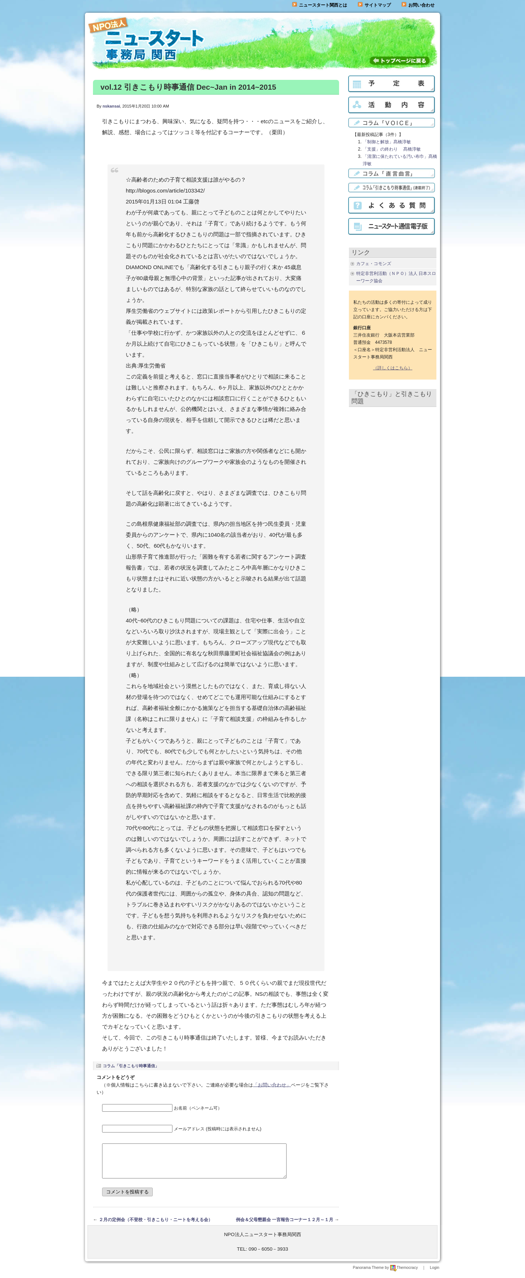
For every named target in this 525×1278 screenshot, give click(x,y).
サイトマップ (374, 5)
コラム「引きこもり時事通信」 (131, 1066)
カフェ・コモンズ (373, 263)
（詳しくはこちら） (392, 367)
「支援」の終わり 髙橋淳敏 (392, 149)
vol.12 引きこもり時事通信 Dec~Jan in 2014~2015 (188, 87)
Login (434, 1274)
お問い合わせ (421, 5)
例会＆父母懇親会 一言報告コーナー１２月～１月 (284, 1226)
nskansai (111, 106)
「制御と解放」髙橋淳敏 (387, 141)
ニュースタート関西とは (319, 5)
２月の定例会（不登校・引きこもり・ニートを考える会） (156, 1226)
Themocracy (404, 1274)
